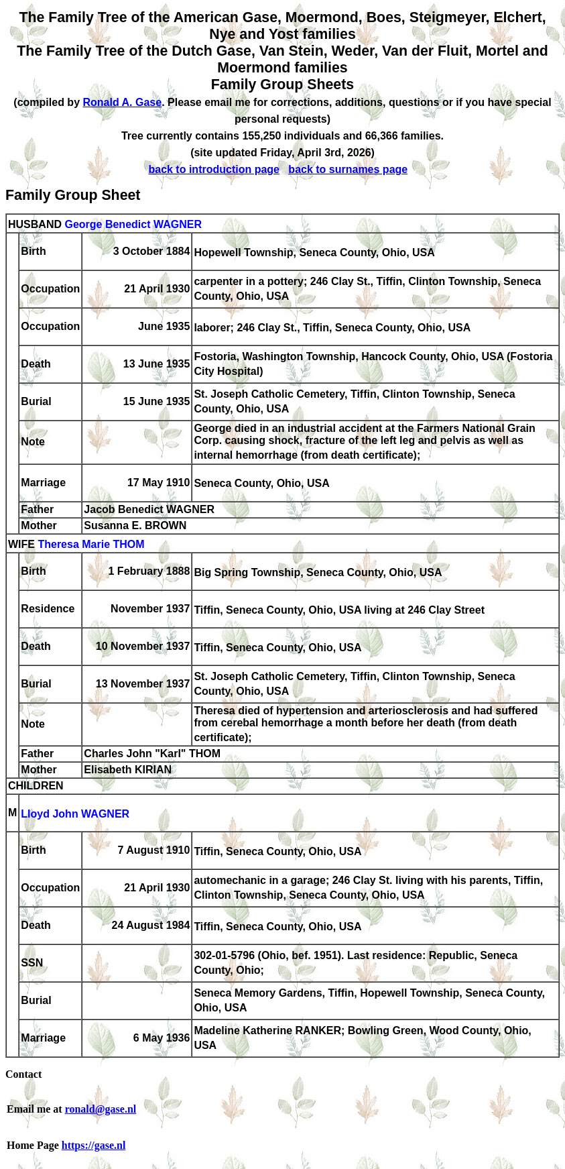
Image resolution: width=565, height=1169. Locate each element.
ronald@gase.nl (101, 1109)
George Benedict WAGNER (132, 224)
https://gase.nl (94, 1145)
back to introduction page (213, 169)
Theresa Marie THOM (91, 544)
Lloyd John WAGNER (75, 814)
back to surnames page (347, 169)
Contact (23, 1074)
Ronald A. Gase (122, 102)
